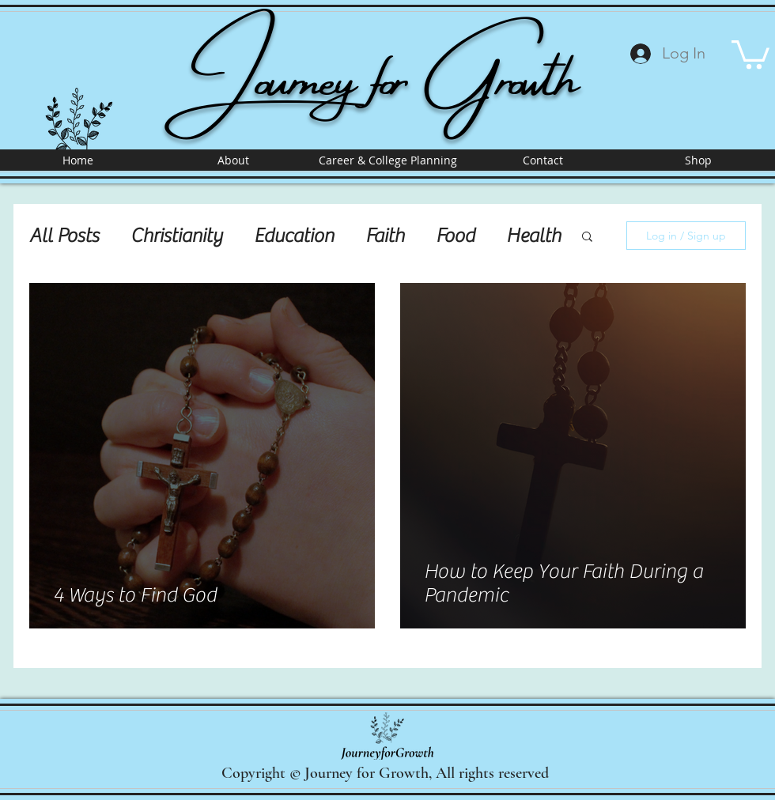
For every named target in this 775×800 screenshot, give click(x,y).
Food (455, 236)
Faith (384, 236)
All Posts (64, 236)
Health (533, 236)
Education (294, 236)
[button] (750, 53)
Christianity (176, 236)
